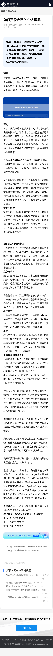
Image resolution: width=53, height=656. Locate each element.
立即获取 (26, 628)
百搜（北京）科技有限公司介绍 (20, 586)
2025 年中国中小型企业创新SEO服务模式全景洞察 (23, 590)
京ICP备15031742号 (16, 644)
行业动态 (12, 11)
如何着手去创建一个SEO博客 (27, 550)
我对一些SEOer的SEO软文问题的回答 (31, 546)
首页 (3, 11)
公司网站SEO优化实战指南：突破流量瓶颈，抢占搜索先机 (23, 597)
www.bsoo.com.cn (41, 644)
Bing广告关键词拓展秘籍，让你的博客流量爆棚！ (23, 575)
